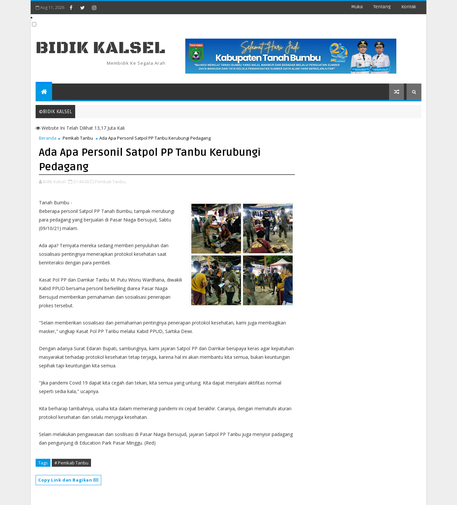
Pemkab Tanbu (78, 138)
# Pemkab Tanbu (71, 463)
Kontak (408, 7)
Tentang (382, 7)
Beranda (47, 138)
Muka (357, 7)
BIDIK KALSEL (101, 48)
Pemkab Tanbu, (110, 182)
